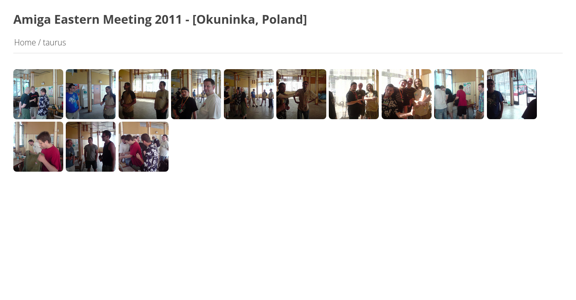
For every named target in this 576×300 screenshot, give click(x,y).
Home (25, 42)
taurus (54, 42)
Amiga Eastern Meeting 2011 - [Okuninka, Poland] (160, 19)
